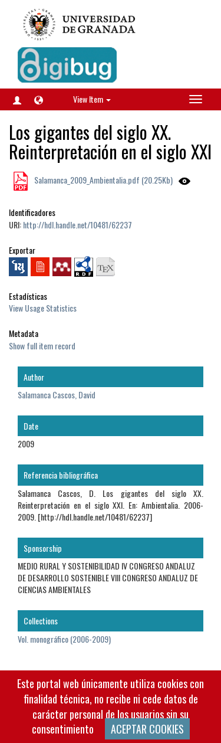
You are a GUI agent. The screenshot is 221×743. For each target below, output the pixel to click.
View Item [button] (92, 99)
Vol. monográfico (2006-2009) (64, 639)
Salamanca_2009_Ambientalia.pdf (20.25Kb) (102, 180)
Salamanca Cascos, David (56, 394)
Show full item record (42, 345)
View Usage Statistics (43, 308)
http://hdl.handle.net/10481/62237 (77, 224)
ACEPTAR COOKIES (147, 729)
